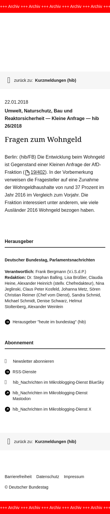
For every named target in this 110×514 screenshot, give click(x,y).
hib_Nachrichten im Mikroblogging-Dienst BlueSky (58, 382)
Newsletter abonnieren (33, 361)
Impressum (74, 476)
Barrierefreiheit (18, 476)
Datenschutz (47, 476)
